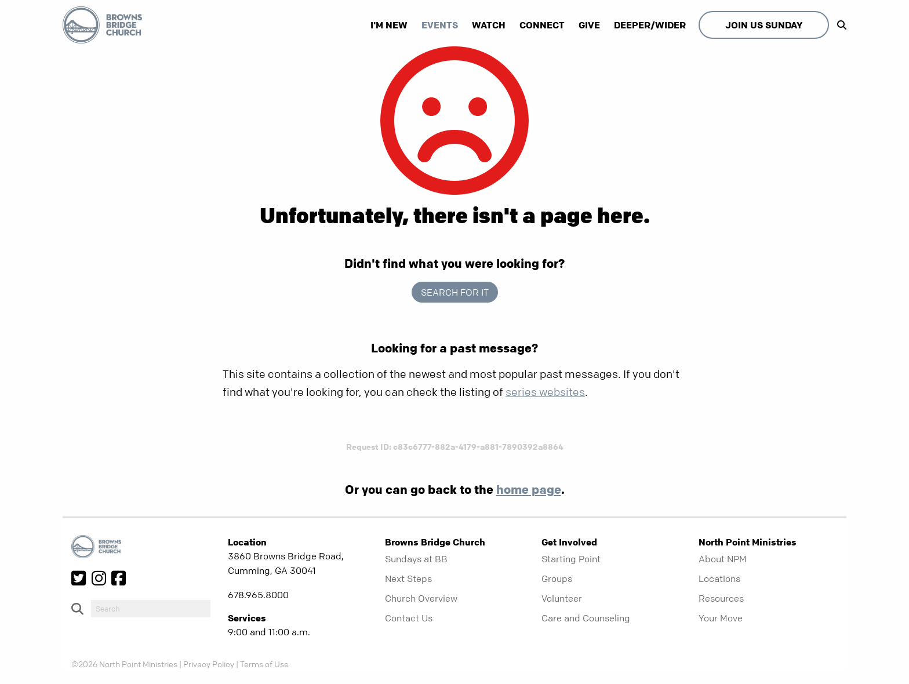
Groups (556, 578)
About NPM (723, 559)
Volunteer (561, 598)
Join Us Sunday (763, 25)
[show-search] (838, 25)
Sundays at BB (416, 559)
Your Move (721, 618)
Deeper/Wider (650, 25)
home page (528, 489)
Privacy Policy (208, 663)
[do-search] (150, 608)
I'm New (389, 25)
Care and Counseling (585, 618)
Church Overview (421, 598)
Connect (542, 25)
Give (589, 25)
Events (439, 25)
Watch (489, 25)
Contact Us (408, 618)
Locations (719, 578)
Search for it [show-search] (455, 292)
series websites (545, 392)
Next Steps (408, 578)
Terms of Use (264, 663)
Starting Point (571, 559)
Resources (721, 598)
